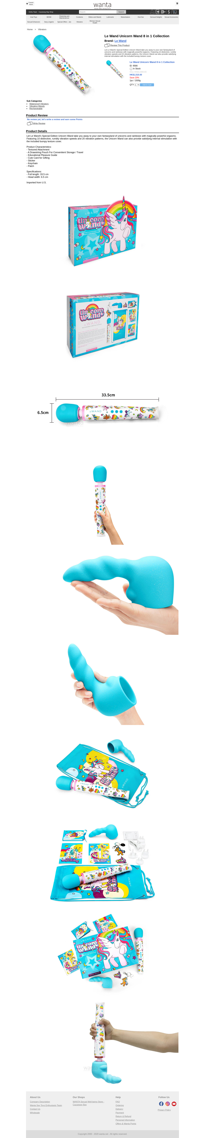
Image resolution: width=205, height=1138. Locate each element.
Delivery (119, 1109)
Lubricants (110, 17)
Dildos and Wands (95, 17)
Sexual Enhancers (33, 22)
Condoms (79, 17)
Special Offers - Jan (64, 22)
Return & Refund (123, 1116)
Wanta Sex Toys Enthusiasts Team (46, 1105)
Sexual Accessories (171, 17)
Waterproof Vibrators (39, 104)
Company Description (40, 1102)
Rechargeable (35, 108)
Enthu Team (33, 12)
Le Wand (120, 40)
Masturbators (125, 17)
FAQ (118, 1102)
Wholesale (35, 1113)
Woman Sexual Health (95, 22)
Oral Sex (141, 17)
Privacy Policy (164, 1110)
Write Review (36, 123)
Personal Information (125, 1120)
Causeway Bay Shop (46, 12)
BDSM (49, 17)
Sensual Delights (156, 17)
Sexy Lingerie (49, 22)
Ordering (120, 1105)
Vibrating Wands (37, 106)
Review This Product (117, 45)
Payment (120, 1113)
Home (30, 29)
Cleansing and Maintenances (64, 17)
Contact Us (35, 1109)
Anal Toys (33, 17)
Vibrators (79, 22)
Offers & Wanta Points (126, 1124)
